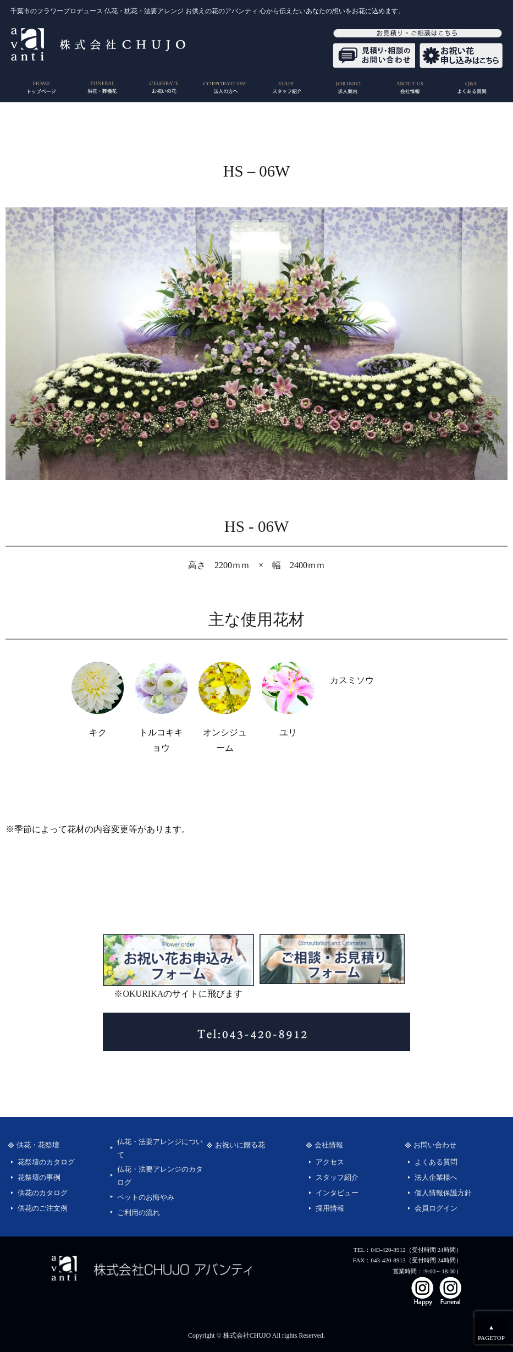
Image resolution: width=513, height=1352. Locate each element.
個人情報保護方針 (443, 1193)
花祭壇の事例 (39, 1177)
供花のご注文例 (43, 1208)
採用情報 (330, 1208)
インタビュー (337, 1193)
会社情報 (329, 1145)
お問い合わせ (434, 1145)
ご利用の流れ (138, 1213)
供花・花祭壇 (37, 1145)
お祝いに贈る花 (240, 1145)
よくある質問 (436, 1162)
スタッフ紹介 (337, 1177)
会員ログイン (436, 1208)
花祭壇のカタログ (46, 1162)
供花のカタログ (43, 1193)
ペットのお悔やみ (145, 1197)
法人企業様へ (436, 1177)
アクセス (330, 1162)
